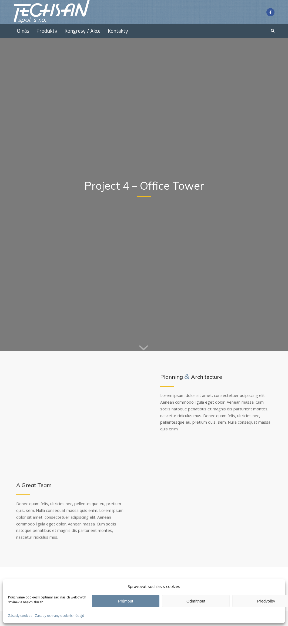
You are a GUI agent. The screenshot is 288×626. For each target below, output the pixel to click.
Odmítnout (195, 601)
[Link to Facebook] (270, 12)
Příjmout (125, 601)
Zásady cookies (20, 615)
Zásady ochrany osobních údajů (59, 615)
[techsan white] (52, 12)
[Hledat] (270, 31)
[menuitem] (23, 31)
